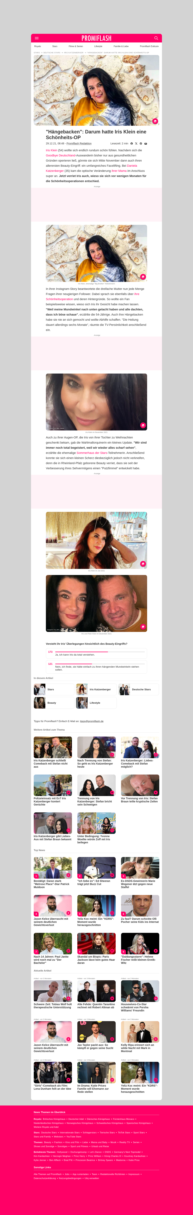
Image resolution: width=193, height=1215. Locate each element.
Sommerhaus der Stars (92, 453)
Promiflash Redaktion (79, 143)
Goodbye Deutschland (60, 155)
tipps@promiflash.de (92, 721)
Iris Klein (51, 150)
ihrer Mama (119, 171)
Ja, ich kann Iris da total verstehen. (75, 654)
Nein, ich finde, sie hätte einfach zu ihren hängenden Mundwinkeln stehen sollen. (97, 668)
